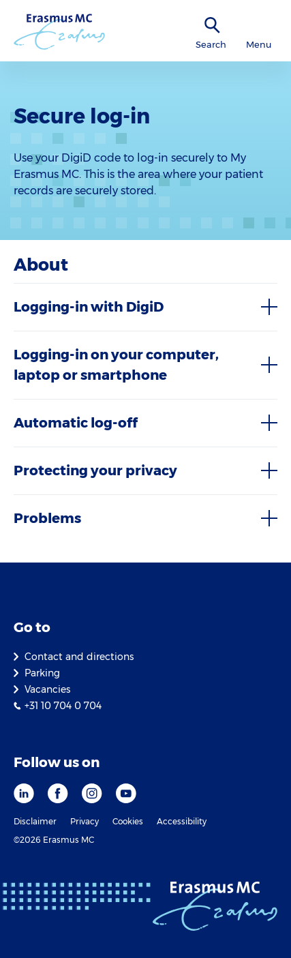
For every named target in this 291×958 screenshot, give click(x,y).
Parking (42, 673)
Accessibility (181, 821)
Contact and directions (79, 656)
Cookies (127, 821)
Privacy (84, 821)
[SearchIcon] (213, 25)
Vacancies (47, 689)
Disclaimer (35, 821)
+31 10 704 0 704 (63, 706)
